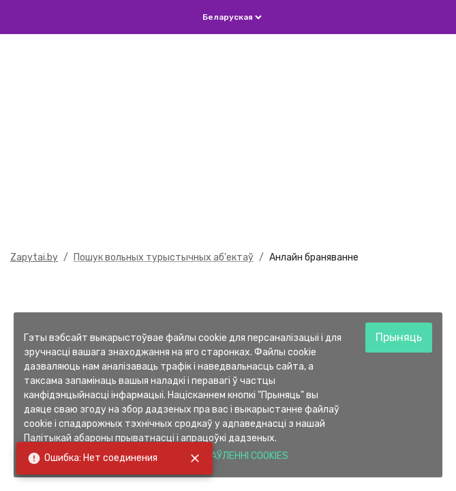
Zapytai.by (34, 257)
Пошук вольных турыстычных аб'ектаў (164, 257)
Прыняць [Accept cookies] (399, 337)
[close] (195, 458)
